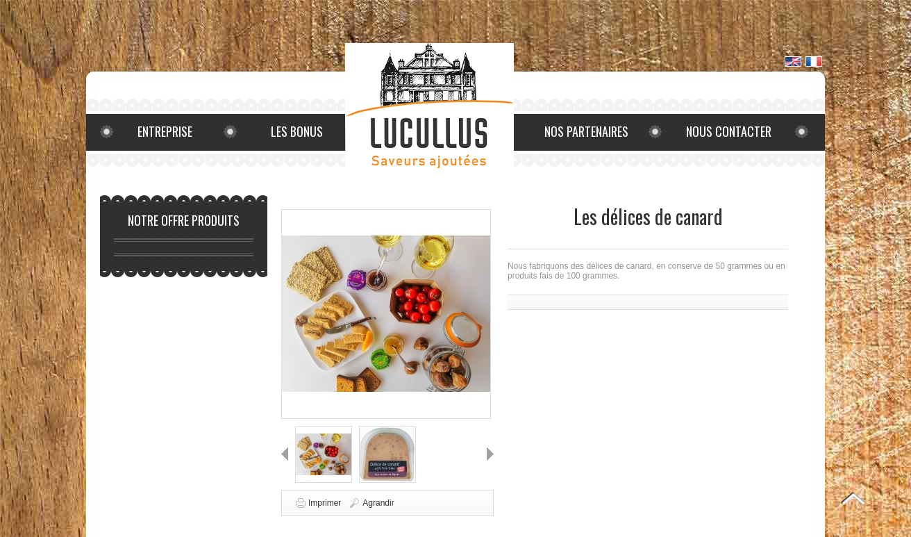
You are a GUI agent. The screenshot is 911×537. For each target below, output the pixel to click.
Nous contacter (728, 131)
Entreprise (164, 131)
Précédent (284, 453)
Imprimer (324, 503)
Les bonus (297, 131)
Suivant (490, 453)
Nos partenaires (586, 131)
